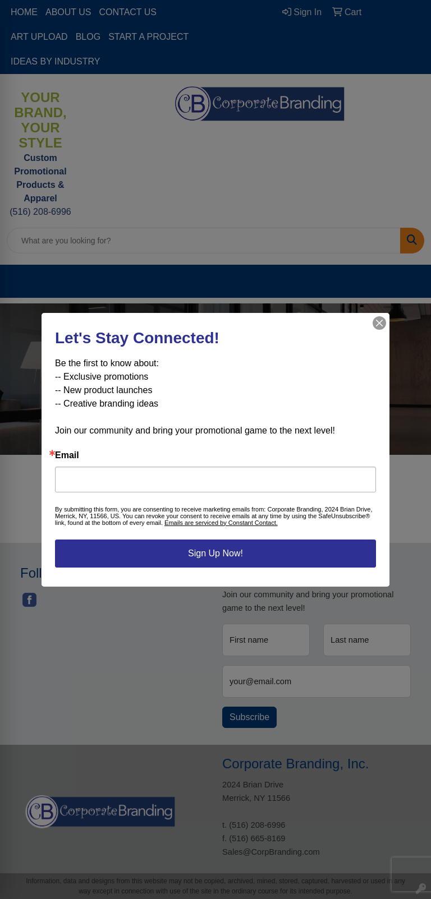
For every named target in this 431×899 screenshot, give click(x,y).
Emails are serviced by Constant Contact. (221, 522)
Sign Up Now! (215, 553)
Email (67, 455)
